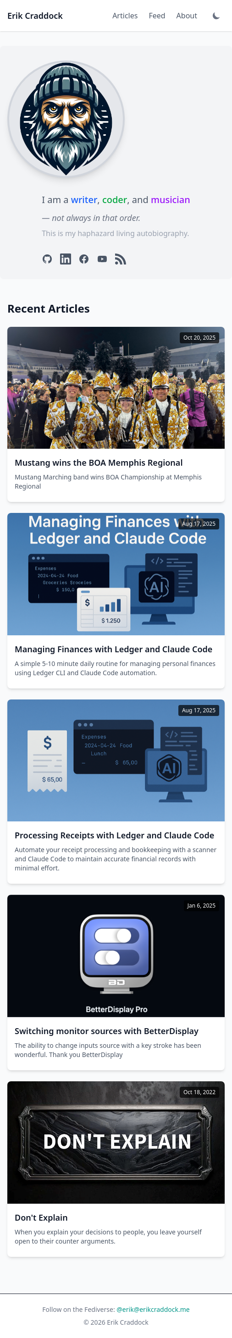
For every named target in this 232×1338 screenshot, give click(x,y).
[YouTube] (102, 258)
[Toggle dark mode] (216, 15)
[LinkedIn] (65, 258)
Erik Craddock (35, 15)
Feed (157, 16)
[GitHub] (47, 258)
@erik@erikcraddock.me (152, 1309)
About (187, 16)
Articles (125, 16)
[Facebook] (83, 258)
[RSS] (120, 258)
